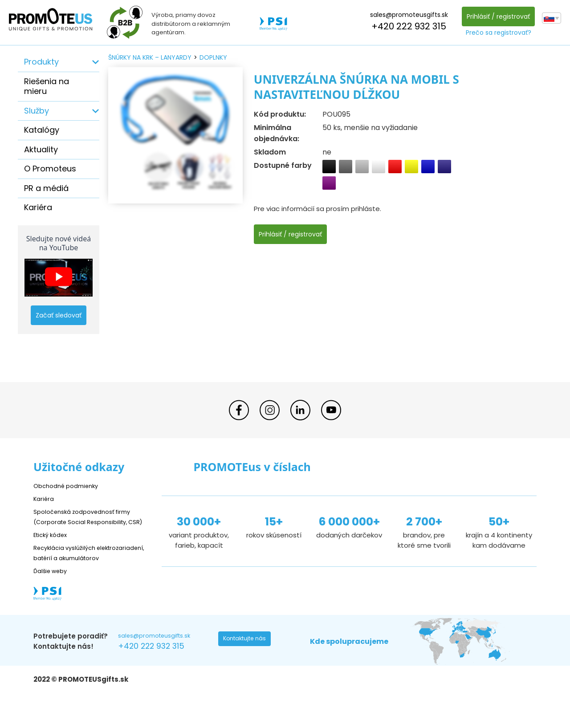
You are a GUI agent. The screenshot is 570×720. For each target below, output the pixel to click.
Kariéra (38, 207)
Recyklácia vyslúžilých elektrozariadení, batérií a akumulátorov (75, 567)
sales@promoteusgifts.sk (406, 14)
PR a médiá (46, 188)
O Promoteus (50, 168)
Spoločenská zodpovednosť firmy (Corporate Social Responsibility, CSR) (88, 521)
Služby (36, 110)
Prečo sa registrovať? (496, 32)
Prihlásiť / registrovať (495, 16)
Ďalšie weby (53, 590)
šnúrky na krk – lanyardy (149, 57)
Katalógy (41, 129)
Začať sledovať (58, 315)
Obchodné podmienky (70, 485)
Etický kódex (53, 544)
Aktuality (41, 149)
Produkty (41, 61)
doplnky (213, 57)
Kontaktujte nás (247, 661)
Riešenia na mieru (46, 86)
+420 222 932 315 (406, 26)
